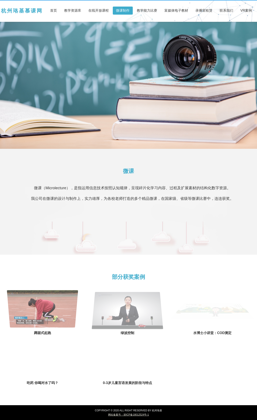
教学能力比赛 (147, 10)
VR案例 (246, 10)
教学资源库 (72, 10)
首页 (53, 10)
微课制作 (123, 10)
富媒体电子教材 (176, 10)
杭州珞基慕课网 (22, 11)
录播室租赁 (203, 10)
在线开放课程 (98, 10)
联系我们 (226, 10)
